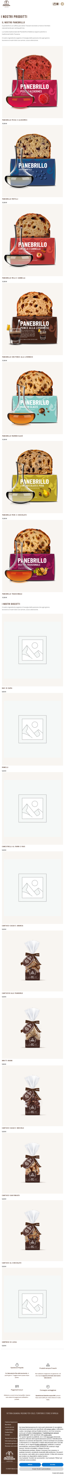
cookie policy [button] (48, 1435)
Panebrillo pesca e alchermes (14, 120)
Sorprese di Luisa (9, 1342)
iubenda (61, 1473)
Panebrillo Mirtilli (10, 199)
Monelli (5, 767)
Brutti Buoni (7, 1060)
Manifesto (8, 1424)
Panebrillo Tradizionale (12, 594)
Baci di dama (7, 688)
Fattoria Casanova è (11, 1422)
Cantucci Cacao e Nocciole (13, 1128)
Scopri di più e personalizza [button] (41, 1469)
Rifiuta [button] (30, 1464)
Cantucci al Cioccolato (11, 1263)
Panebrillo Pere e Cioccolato (14, 515)
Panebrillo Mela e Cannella (13, 278)
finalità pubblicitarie (41, 1444)
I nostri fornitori (9, 1429)
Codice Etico (9, 1432)
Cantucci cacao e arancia (12, 926)
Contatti (7, 1435)
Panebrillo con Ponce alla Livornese (17, 357)
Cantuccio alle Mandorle (12, 993)
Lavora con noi (9, 1427)
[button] (62, 4)
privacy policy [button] (51, 1429)
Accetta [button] (52, 1464)
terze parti (50, 1437)
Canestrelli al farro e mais (13, 846)
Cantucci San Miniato (11, 1195)
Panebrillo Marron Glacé (12, 436)
